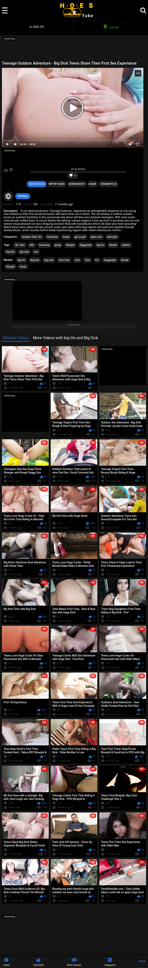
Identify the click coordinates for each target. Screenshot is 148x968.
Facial (23, 266)
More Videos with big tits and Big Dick (65, 337)
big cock (24, 251)
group (58, 245)
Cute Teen (64, 260)
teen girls (112, 237)
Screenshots (77, 184)
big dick (10, 251)
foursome (44, 245)
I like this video (6, 170)
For (97, 260)
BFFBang (22, 196)
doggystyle (86, 245)
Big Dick (34, 260)
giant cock (96, 237)
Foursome (52, 237)
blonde (113, 245)
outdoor (126, 245)
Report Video (56, 184)
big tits (100, 245)
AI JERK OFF (36, 26)
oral (36, 251)
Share (92, 184)
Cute (77, 260)
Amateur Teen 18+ (32, 237)
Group (66, 237)
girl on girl (80, 237)
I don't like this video (11, 170)
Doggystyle (110, 260)
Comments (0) (108, 184)
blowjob (70, 245)
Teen (87, 260)
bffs (32, 245)
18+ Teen (20, 245)
